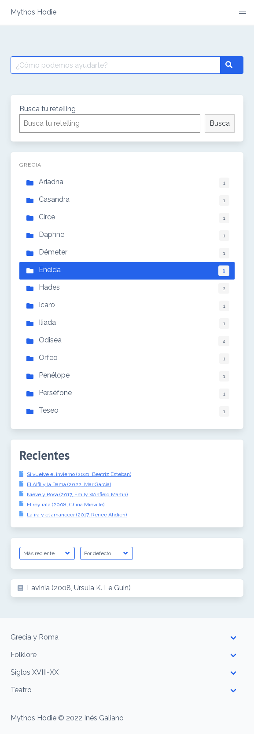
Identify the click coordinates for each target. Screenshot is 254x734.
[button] (242, 11)
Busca (220, 123)
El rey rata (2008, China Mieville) (65, 504)
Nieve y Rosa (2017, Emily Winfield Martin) (77, 494)
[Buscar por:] (116, 65)
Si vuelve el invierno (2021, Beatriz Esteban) (79, 474)
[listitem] (127, 588)
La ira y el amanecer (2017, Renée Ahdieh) (77, 515)
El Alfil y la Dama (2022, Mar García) (69, 484)
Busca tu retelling (47, 109)
